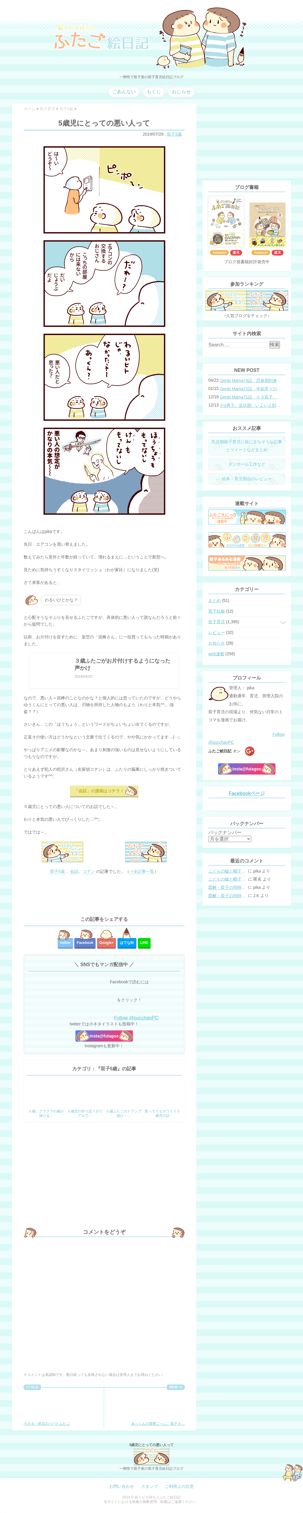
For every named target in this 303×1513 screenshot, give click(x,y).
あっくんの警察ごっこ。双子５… (158, 1408)
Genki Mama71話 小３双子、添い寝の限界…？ (250, 397)
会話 (74, 871)
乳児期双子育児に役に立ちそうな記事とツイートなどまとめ (247, 445)
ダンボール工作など (246, 464)
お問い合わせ (121, 1486)
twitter (65, 943)
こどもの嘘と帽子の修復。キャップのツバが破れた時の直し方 (227, 871)
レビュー (216, 632)
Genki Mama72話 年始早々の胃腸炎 (250, 388)
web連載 (216, 653)
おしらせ (181, 91)
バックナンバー (224, 832)
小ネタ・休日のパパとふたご (47, 1408)
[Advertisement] (104, 895)
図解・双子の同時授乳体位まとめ (227, 887)
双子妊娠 (216, 611)
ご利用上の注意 (179, 1486)
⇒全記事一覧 (141, 871)
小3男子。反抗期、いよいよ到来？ (250, 405)
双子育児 (216, 621)
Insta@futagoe (104, 1036)
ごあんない (124, 91)
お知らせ (216, 643)
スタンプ (149, 1486)
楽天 (236, 252)
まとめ (214, 600)
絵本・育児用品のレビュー (247, 478)
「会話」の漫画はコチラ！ (99, 790)
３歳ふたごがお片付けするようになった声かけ (122, 664)
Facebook (85, 943)
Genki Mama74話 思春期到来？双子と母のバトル (250, 380)
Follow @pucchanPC (136, 1017)
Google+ (106, 943)
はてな (127, 943)
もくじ (154, 91)
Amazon (219, 252)
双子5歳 (174, 134)
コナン (89, 871)
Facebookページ (247, 793)
